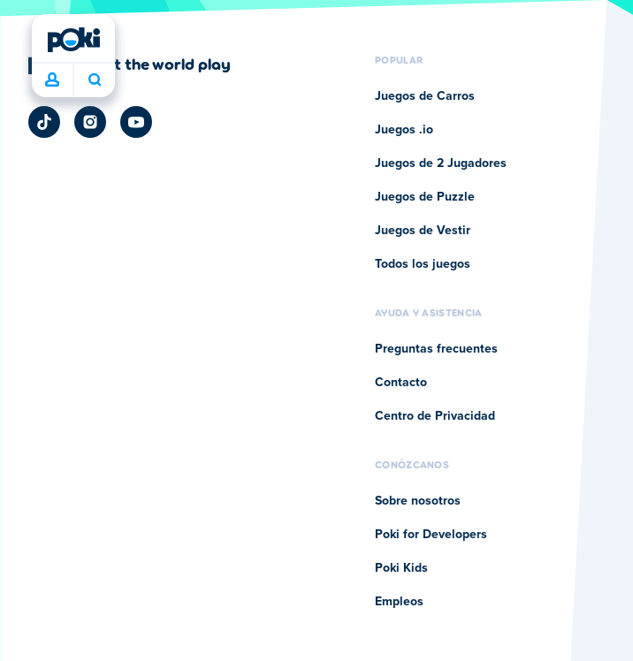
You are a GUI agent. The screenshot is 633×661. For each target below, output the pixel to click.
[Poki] (73, 39)
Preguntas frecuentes (436, 349)
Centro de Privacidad (435, 416)
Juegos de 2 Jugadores (441, 163)
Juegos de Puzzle (425, 197)
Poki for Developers (431, 534)
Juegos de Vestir (422, 230)
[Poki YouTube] (136, 122)
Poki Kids (401, 568)
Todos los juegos (422, 264)
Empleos (399, 602)
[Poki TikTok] (44, 122)
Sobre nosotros (418, 501)
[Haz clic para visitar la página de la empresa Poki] (129, 63)
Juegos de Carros (425, 96)
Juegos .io (404, 130)
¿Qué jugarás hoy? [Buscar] (94, 79)
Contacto (401, 382)
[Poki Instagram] (90, 122)
